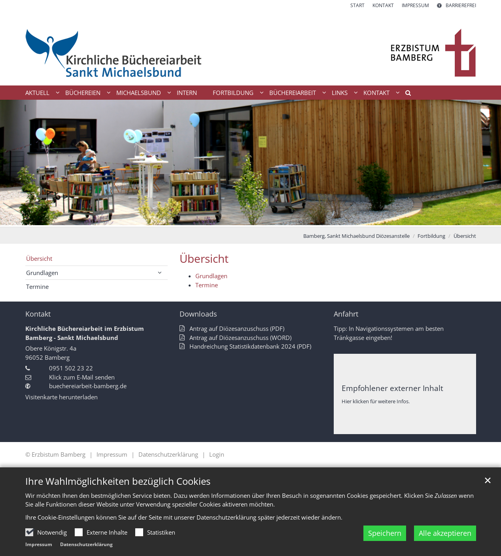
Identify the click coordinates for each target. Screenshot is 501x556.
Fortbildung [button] (233, 93)
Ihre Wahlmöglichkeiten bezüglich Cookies (117, 481)
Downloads (198, 314)
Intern (187, 93)
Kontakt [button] (376, 93)
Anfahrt (346, 314)
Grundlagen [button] (42, 273)
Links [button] (340, 93)
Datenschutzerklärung (86, 544)
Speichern (384, 533)
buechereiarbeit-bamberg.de (88, 386)
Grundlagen (211, 276)
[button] (405, 94)
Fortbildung (431, 235)
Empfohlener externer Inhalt (392, 388)
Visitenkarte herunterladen (61, 397)
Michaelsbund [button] (138, 93)
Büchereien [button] (82, 93)
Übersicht (465, 235)
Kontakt (38, 314)
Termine (206, 285)
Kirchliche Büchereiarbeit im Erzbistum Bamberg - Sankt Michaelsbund (84, 333)
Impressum (38, 544)
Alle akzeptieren (445, 533)
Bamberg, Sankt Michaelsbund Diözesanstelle (356, 235)
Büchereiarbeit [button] (292, 93)
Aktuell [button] (37, 93)
